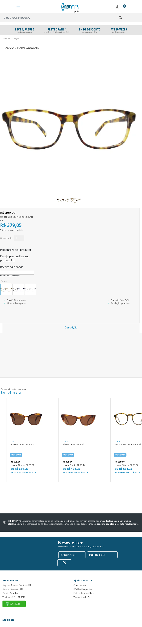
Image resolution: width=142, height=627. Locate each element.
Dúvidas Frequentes (83, 583)
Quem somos (80, 579)
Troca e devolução (82, 591)
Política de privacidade (84, 587)
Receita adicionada (11, 267)
